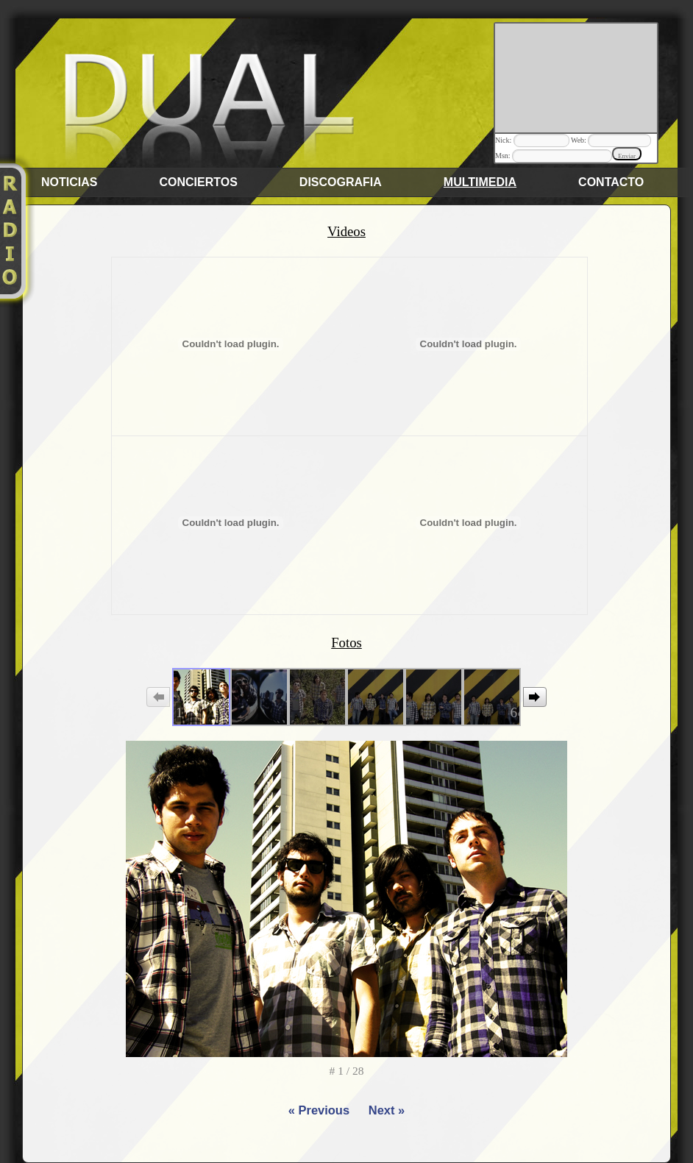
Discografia (340, 182)
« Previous (318, 1110)
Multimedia (480, 182)
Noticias (69, 182)
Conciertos (198, 182)
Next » (387, 1110)
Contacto (611, 182)
